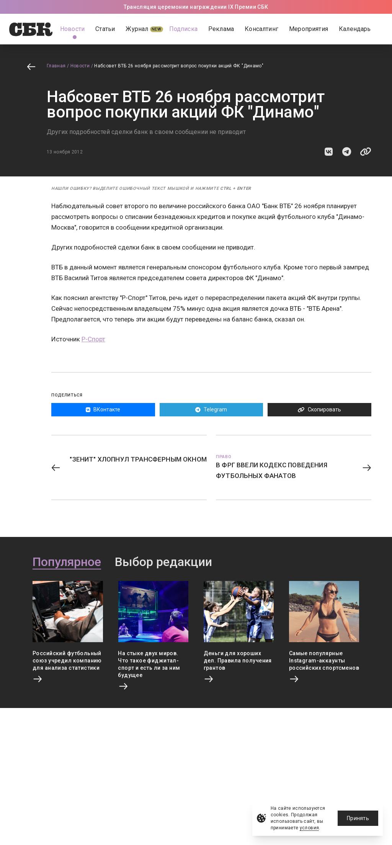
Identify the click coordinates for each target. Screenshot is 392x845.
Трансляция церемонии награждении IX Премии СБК (196, 7)
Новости (80, 66)
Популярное (67, 562)
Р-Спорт (93, 339)
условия (309, 827)
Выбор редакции (163, 562)
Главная (56, 66)
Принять (358, 818)
